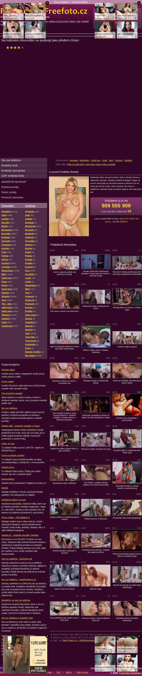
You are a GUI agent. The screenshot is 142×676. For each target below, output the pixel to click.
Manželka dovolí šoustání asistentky (127, 619)
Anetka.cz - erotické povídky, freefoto (20, 535)
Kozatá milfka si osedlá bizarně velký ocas (127, 451)
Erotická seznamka (13, 170)
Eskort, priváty (9, 192)
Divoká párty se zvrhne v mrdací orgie (127, 308)
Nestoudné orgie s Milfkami (64, 483)
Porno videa (7, 381)
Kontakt (48, 672)
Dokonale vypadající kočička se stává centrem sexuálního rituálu (96, 416)
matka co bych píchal (58, 21)
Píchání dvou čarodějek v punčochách (127, 419)
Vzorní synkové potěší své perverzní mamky (64, 273)
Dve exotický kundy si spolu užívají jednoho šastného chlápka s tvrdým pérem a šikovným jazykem (65, 416)
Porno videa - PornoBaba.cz (15, 517)
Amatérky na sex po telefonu (15, 600)
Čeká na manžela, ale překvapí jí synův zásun (127, 382)
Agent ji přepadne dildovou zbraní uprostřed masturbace (64, 347)
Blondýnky (84, 160)
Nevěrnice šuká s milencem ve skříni (96, 307)
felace (72, 21)
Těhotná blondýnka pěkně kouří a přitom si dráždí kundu (127, 555)
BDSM (4, 488)
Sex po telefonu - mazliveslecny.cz (18, 579)
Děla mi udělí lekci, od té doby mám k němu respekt (91, 164)
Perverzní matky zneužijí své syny (95, 449)
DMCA (69, 672)
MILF (111, 160)
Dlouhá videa (8, 369)
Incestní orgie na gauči (127, 347)
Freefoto (30, 205)
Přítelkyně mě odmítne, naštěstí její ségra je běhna (96, 551)
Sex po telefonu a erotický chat (17, 618)
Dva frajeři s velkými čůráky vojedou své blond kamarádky (96, 483)
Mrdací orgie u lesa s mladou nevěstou (95, 351)
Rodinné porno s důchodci (95, 519)
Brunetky (74, 160)
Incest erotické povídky (13, 455)
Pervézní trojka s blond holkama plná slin (96, 619)
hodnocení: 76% (16, 47)
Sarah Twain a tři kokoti (64, 589)
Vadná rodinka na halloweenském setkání (64, 518)
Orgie (104, 160)
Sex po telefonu (61, 2)
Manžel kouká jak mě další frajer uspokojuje (127, 586)
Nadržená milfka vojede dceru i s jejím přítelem (64, 449)
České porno (7, 467)
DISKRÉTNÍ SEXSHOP (13, 182)
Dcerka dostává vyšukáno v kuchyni (64, 552)
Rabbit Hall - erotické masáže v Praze (20, 426)
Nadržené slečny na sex (13, 499)
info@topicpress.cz (88, 640)
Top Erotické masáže (11, 393)
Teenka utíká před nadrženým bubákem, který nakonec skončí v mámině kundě (95, 273)
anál (78, 21)
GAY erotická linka (12, 175)
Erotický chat (9, 165)
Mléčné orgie (95, 589)
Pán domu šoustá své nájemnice (64, 311)
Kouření (119, 160)
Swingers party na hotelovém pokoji (95, 382)
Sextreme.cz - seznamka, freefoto (18, 635)
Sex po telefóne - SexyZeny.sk (16, 559)
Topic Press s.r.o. (70, 640)
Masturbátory (7, 479)
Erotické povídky (80, 2)
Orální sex (95, 160)
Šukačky (128, 160)
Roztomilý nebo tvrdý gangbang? (127, 518)
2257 (58, 672)
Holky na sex (8, 443)
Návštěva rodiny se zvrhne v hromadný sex (64, 382)
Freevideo (7, 205)
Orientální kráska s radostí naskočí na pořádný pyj (127, 487)
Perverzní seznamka (12, 197)
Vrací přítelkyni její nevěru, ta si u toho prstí (64, 619)
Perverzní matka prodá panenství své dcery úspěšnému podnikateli (127, 273)
